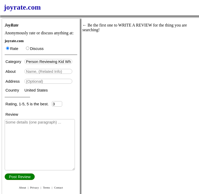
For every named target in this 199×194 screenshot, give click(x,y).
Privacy (34, 187)
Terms (46, 187)
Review (11, 114)
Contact (58, 187)
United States (36, 90)
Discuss (35, 48)
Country (12, 90)
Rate (12, 48)
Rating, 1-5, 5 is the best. (28, 104)
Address (13, 81)
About (11, 71)
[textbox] (48, 61)
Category (14, 61)
